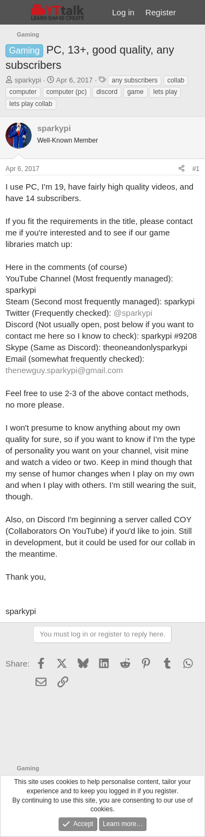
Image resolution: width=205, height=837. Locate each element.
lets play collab (30, 104)
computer (23, 92)
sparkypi (28, 80)
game (135, 92)
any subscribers (134, 80)
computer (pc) (66, 92)
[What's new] (192, 12)
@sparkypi (133, 312)
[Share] (181, 169)
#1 (196, 169)
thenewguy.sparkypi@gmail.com (64, 370)
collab (175, 80)
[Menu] (15, 12)
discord (107, 92)
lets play (165, 92)
